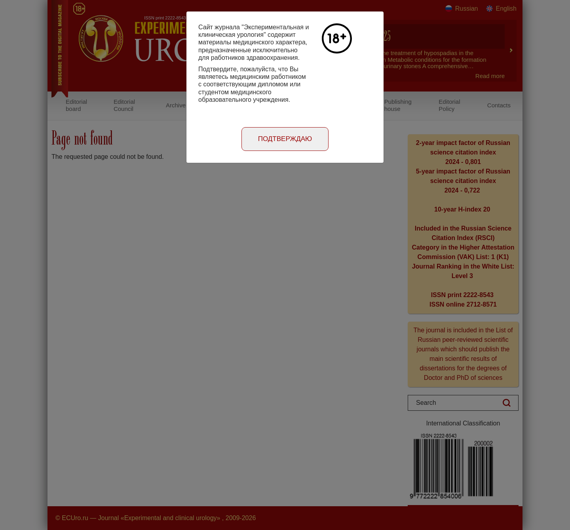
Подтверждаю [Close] (285, 139)
